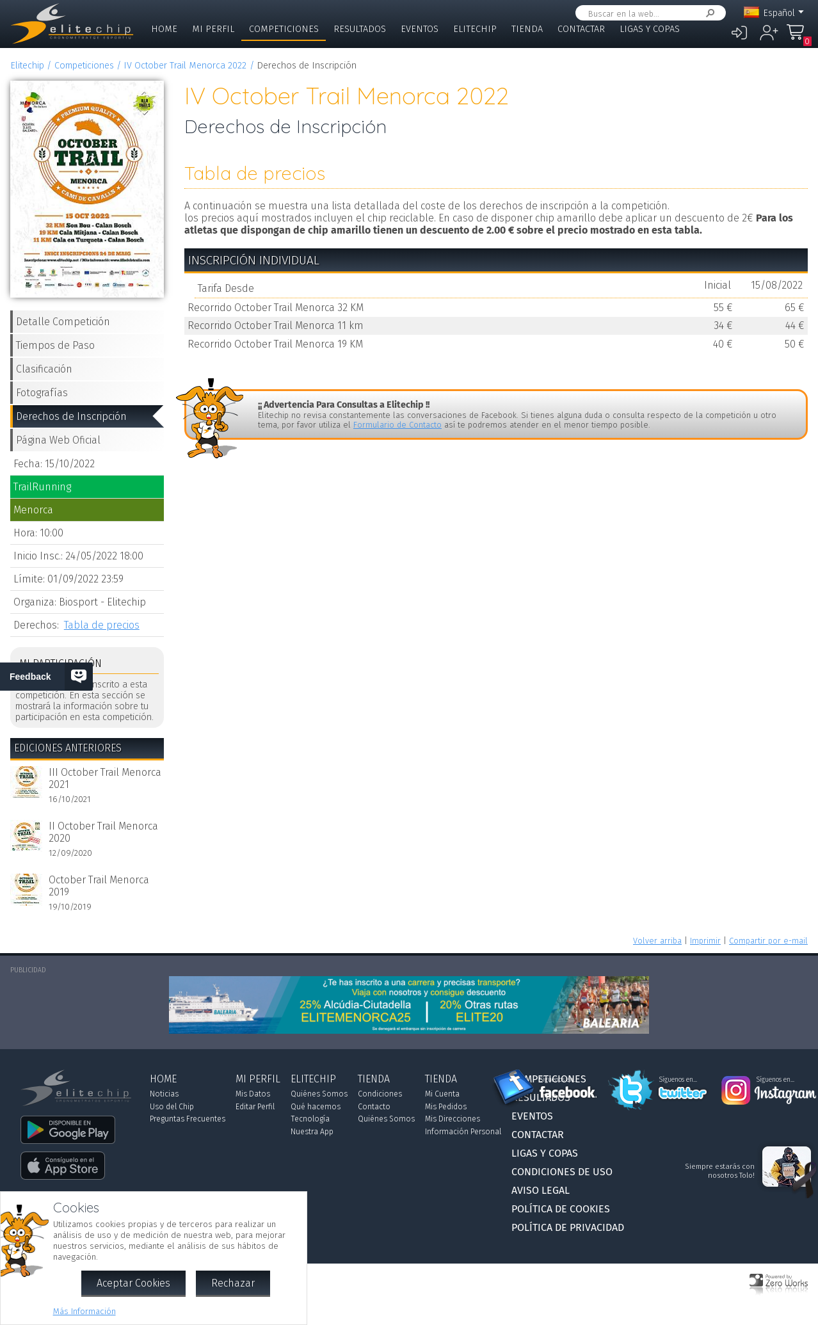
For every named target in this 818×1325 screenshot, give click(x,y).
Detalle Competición (63, 322)
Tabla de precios (102, 625)
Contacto (374, 1106)
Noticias (164, 1093)
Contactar (581, 29)
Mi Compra (799, 38)
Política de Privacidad (567, 1227)
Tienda (527, 29)
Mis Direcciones (452, 1118)
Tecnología (310, 1118)
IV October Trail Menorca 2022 (185, 65)
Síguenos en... (558, 1080)
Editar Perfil (255, 1106)
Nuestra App (312, 1131)
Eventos (419, 29)
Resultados (359, 29)
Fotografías (42, 393)
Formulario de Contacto (397, 425)
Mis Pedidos (446, 1106)
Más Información (84, 1311)
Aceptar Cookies (133, 1283)
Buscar (708, 13)
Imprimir (705, 940)
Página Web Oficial (58, 440)
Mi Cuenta (442, 1093)
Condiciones (380, 1093)
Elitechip (475, 29)
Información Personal (463, 1131)
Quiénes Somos (319, 1093)
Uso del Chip (172, 1106)
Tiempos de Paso (55, 345)
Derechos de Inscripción (71, 416)
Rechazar (233, 1283)
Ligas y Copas (650, 29)
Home (164, 29)
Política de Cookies (560, 1209)
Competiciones (284, 29)
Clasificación (44, 369)
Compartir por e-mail (768, 940)
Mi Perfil (213, 29)
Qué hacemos (316, 1106)
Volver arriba (657, 940)
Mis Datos (253, 1093)
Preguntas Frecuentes (187, 1118)
